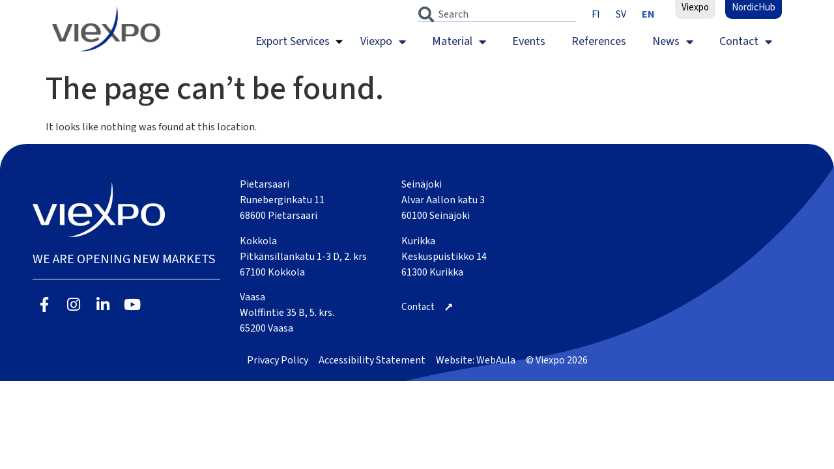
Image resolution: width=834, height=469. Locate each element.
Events (528, 41)
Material (459, 41)
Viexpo (383, 41)
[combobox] (497, 14)
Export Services (292, 41)
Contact (745, 41)
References (598, 41)
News (672, 41)
